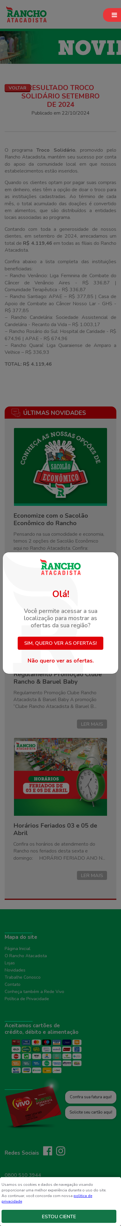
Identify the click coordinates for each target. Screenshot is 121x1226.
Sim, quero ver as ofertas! (60, 643)
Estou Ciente (59, 1216)
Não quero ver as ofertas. (61, 660)
